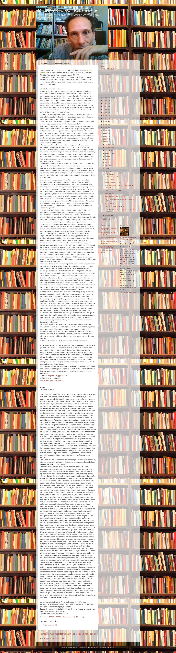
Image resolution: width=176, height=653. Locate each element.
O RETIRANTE (110, 193)
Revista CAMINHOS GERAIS (114, 196)
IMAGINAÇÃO (109, 204)
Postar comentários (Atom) (55, 638)
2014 (105, 127)
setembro (108, 153)
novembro (108, 147)
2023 (105, 100)
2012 (105, 133)
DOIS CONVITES (111, 179)
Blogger (111, 647)
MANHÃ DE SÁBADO (108, 69)
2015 (105, 124)
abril (106, 168)
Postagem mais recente (51, 634)
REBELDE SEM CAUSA (113, 182)
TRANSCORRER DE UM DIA (115, 207)
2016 (105, 121)
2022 (105, 103)
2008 (105, 219)
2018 (105, 115)
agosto (107, 156)
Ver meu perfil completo (128, 292)
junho (107, 162)
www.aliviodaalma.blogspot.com (51, 380)
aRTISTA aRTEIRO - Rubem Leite (66, 10)
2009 (105, 142)
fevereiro (108, 174)
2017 (105, 118)
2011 (105, 136)
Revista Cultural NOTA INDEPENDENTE (108, 247)
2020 (105, 109)
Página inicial (68, 634)
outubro (108, 150)
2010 (105, 139)
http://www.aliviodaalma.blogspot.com (109, 242)
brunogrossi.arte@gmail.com (56, 376)
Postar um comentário (50, 625)
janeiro (107, 215)
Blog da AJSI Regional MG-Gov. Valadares (108, 229)
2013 (105, 130)
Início (102, 66)
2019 (105, 112)
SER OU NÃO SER (111, 176)
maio (107, 165)
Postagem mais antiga (85, 634)
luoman (96, 647)
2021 (105, 106)
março (107, 171)
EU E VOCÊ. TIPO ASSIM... (114, 190)
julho (107, 159)
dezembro (108, 144)
